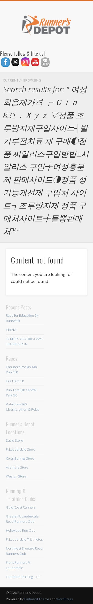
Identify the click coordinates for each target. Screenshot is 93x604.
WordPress (64, 599)
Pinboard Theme (36, 599)
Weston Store (16, 476)
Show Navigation (75, 44)
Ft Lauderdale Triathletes (24, 539)
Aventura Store (17, 467)
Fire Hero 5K (15, 381)
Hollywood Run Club (20, 530)
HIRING (11, 329)
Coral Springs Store (20, 458)
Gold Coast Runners (20, 507)
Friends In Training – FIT (23, 576)
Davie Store (14, 440)
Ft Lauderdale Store (20, 449)
